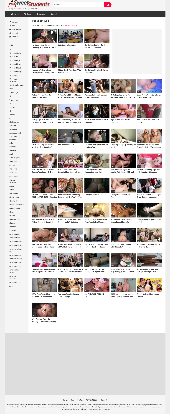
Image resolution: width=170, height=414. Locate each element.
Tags (29, 14)
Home (16, 14)
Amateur (12, 230)
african (12, 165)
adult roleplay (14, 158)
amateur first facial (14, 271)
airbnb (11, 190)
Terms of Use (68, 400)
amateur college (15, 245)
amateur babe (14, 238)
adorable (12, 150)
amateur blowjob (15, 241)
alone (11, 212)
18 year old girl (14, 60)
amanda (12, 227)
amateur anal (14, 234)
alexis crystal (14, 197)
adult (11, 154)
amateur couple (15, 255)
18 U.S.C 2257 (91, 400)
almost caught (14, 208)
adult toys (13, 161)
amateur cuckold (15, 262)
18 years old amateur (13, 80)
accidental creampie (13, 138)
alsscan (12, 216)
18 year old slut (15, 68)
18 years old (13, 75)
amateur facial (14, 266)
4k (10, 111)
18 (10, 49)
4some (12, 115)
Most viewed (15, 29)
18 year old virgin (15, 72)
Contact (54, 14)
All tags (13, 286)
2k (10, 96)
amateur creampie (16, 259)
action (11, 143)
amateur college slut (15, 250)
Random (13, 37)
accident (12, 126)
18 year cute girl (15, 53)
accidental (13, 129)
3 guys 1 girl (13, 100)
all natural (13, 201)
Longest (13, 33)
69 (10, 118)
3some (12, 107)
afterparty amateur (13, 181)
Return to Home (71, 25)
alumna (12, 223)
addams (12, 147)
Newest (14, 22)
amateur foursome (13, 277)
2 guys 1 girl (13, 92)
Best (12, 26)
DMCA (79, 400)
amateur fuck (14, 282)
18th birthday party (16, 85)
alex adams (13, 193)
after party (13, 173)
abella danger (14, 122)
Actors (42, 14)
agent (11, 186)
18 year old (13, 57)
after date (13, 169)
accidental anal (15, 133)
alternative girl (14, 219)
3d (10, 104)
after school (13, 176)
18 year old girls (15, 64)
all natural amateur (16, 205)
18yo (11, 89)
